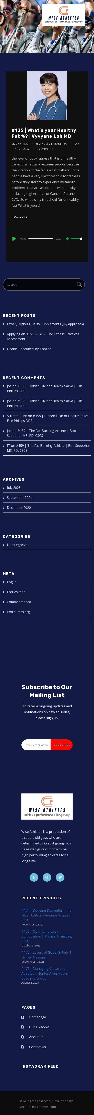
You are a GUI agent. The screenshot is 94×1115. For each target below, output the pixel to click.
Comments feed (19, 602)
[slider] (40, 238)
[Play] (14, 239)
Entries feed (16, 592)
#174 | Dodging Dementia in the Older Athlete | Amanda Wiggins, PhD (46, 915)
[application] (47, 238)
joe (77, 144)
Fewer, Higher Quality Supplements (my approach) (45, 324)
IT (8, 445)
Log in (12, 582)
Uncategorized (18, 545)
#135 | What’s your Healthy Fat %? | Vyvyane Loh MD (44, 133)
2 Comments (45, 149)
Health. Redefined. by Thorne (29, 349)
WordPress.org (18, 612)
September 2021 (19, 497)
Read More (19, 217)
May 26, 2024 (20, 144)
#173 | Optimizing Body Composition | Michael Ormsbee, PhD (46, 936)
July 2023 (14, 487)
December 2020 (19, 507)
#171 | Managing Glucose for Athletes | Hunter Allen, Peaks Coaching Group (44, 973)
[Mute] (68, 239)
